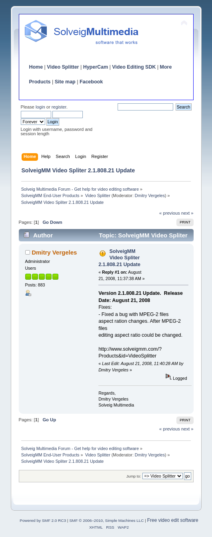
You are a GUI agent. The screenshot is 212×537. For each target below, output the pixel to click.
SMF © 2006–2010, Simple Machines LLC (106, 520)
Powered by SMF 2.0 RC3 (43, 520)
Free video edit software (172, 520)
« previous (169, 213)
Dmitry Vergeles (150, 195)
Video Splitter (63, 67)
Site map (65, 82)
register (59, 107)
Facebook (91, 82)
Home (36, 67)
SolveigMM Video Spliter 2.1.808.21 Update (119, 258)
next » (187, 213)
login (40, 107)
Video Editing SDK (134, 67)
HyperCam (95, 67)
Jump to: (133, 476)
